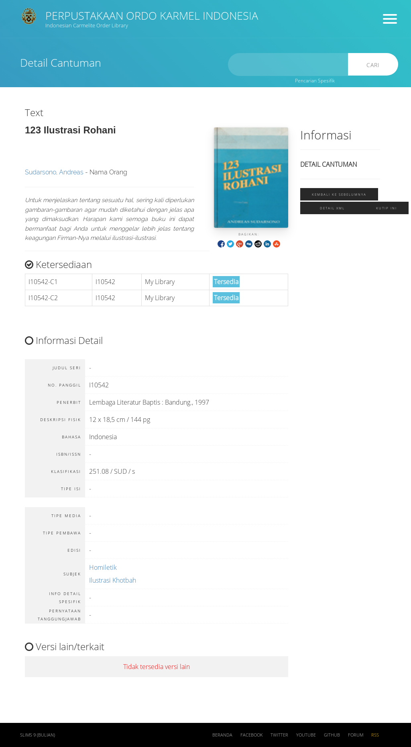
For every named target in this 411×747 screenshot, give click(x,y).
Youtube (306, 735)
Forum (355, 735)
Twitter (279, 735)
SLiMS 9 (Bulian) (37, 735)
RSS (375, 735)
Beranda (222, 735)
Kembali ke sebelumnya (339, 194)
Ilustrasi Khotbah (112, 580)
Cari (373, 65)
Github (332, 735)
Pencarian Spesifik (315, 80)
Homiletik (103, 567)
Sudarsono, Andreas (54, 172)
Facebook (251, 735)
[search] (288, 64)
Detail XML (332, 208)
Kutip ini (386, 208)
